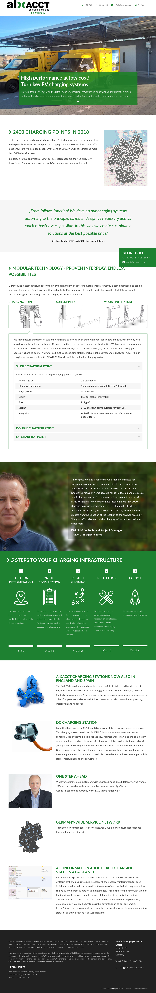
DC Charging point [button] (31, 437)
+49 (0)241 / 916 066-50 (136, 257)
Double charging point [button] (35, 428)
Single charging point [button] (34, 366)
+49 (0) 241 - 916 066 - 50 (95, 5)
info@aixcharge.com (121, 5)
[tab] (30, 315)
